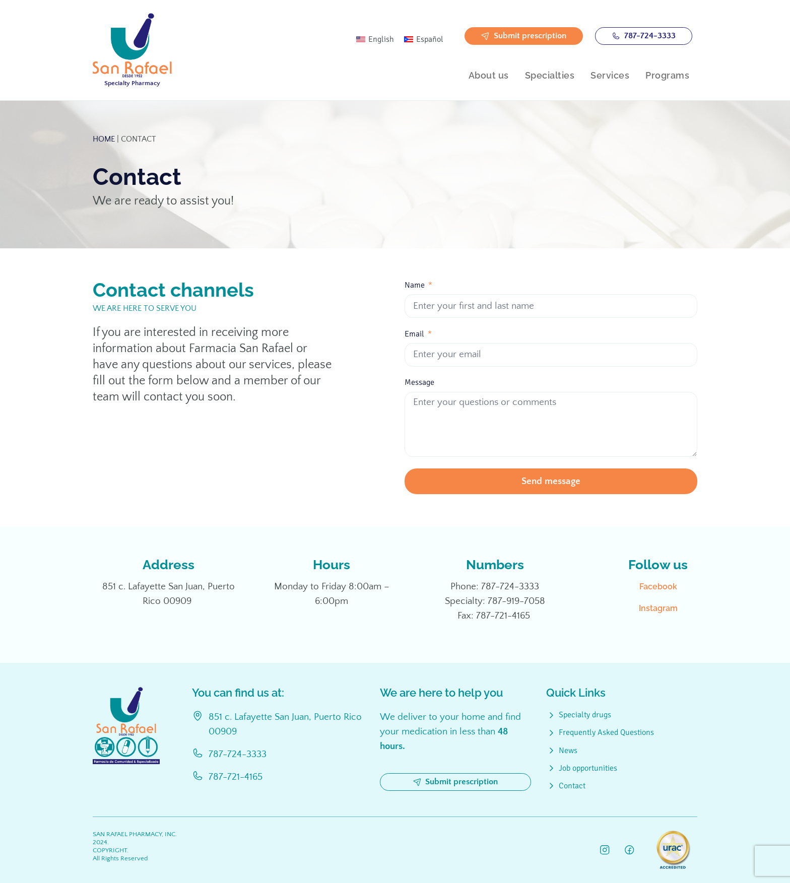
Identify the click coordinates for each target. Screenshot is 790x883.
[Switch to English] (375, 39)
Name (416, 285)
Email (415, 334)
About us (489, 75)
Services (609, 75)
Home (104, 139)
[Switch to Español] (423, 39)
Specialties (550, 75)
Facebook (658, 586)
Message (419, 382)
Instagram (658, 608)
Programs (667, 75)
